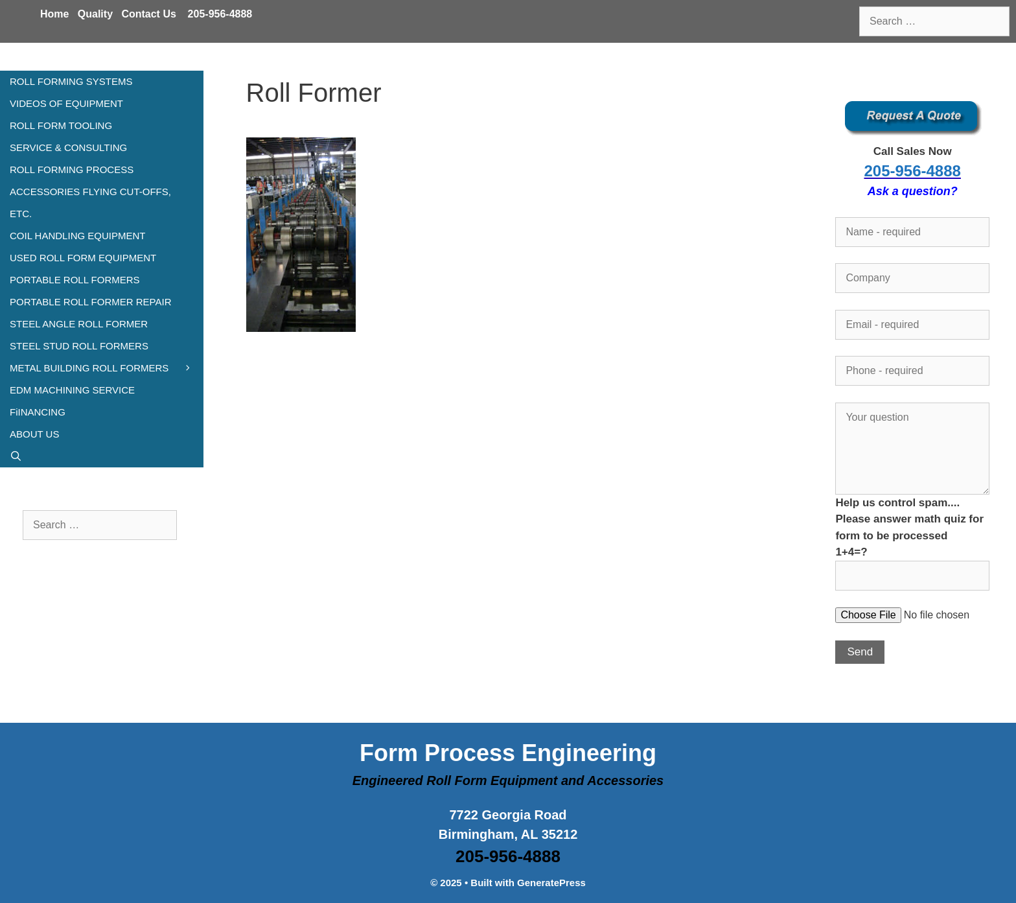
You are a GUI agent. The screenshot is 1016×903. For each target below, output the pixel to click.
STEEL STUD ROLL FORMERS (79, 345)
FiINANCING (37, 411)
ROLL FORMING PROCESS (71, 169)
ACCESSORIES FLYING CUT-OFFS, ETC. (90, 202)
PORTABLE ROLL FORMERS (75, 279)
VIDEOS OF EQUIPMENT (66, 103)
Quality (95, 13)
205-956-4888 (220, 13)
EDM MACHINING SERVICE (72, 389)
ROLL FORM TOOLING (61, 125)
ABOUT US (34, 434)
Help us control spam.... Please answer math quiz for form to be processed (912, 539)
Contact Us (148, 13)
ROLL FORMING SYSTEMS (71, 81)
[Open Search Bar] (101, 456)
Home (54, 13)
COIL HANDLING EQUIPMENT (77, 235)
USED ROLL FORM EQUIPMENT (83, 257)
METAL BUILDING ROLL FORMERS (106, 368)
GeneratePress (551, 882)
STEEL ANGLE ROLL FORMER (79, 323)
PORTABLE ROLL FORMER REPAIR (91, 301)
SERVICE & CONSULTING (68, 147)
